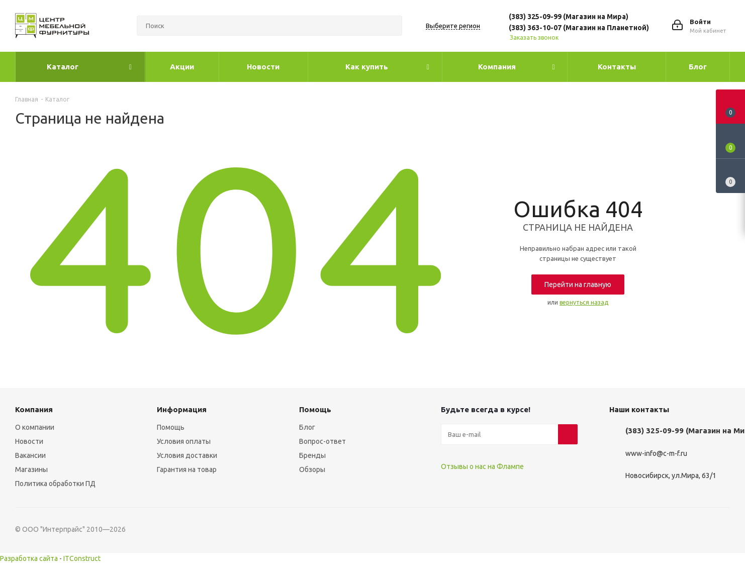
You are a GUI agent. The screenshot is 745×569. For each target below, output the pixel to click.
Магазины (31, 469)
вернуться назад (584, 302)
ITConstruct (82, 558)
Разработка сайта (29, 558)
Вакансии (30, 455)
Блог (307, 427)
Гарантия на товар (187, 469)
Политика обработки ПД (55, 484)
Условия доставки (187, 455)
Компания (34, 409)
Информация (182, 409)
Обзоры (312, 469)
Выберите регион (453, 25)
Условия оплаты (184, 441)
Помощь (170, 427)
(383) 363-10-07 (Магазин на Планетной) (579, 28)
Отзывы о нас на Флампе (482, 466)
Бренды (312, 455)
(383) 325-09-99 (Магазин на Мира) (568, 17)
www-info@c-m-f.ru (656, 453)
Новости (29, 441)
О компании (34, 427)
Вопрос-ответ (322, 441)
